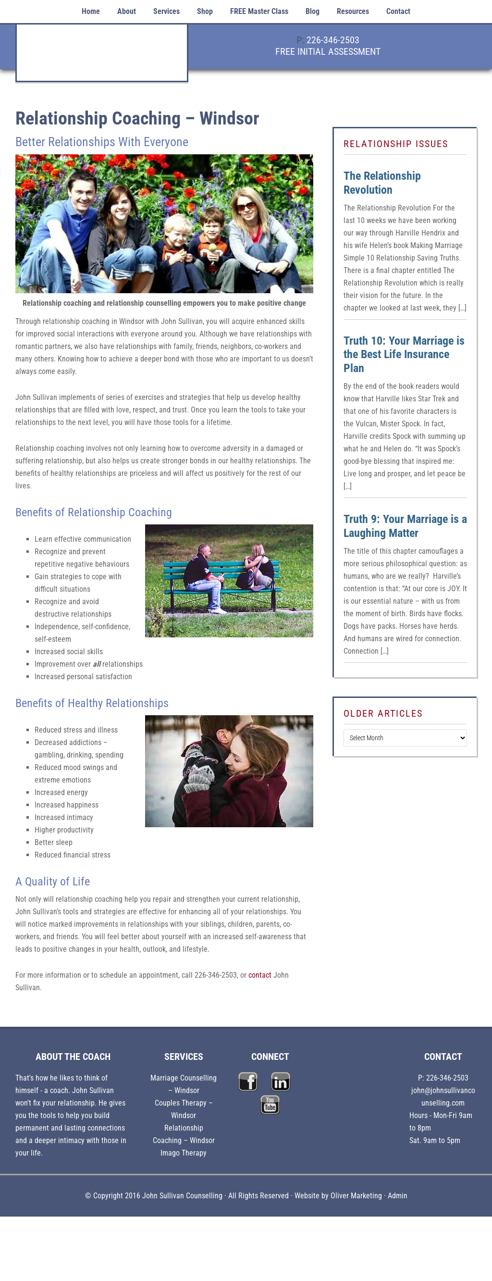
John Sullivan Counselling (101, 58)
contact (259, 975)
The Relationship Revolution (382, 183)
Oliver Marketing (356, 1195)
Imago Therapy (183, 1152)
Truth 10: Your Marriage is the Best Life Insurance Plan (404, 354)
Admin (397, 1195)
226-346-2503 (333, 40)
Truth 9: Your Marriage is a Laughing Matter (405, 526)
